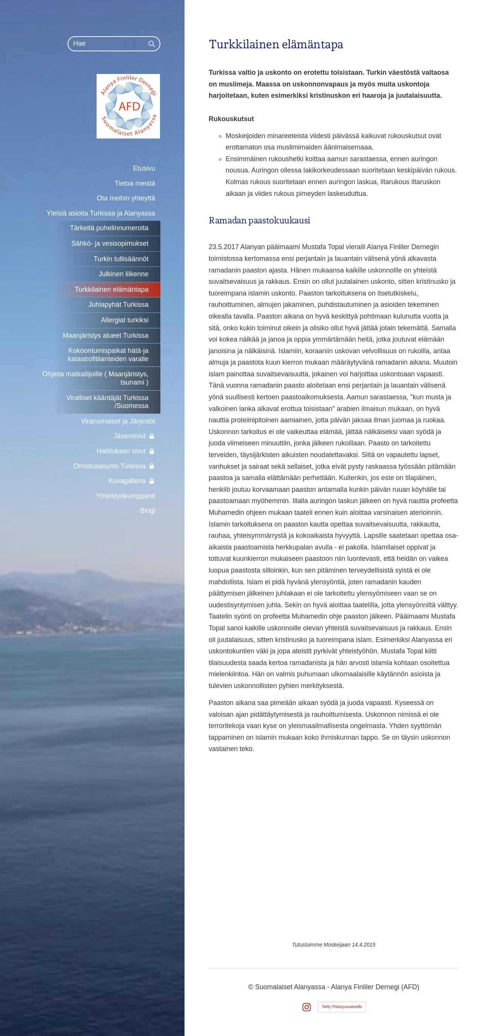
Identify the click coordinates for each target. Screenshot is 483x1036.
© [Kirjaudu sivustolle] (251, 987)
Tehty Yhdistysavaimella (342, 1007)
